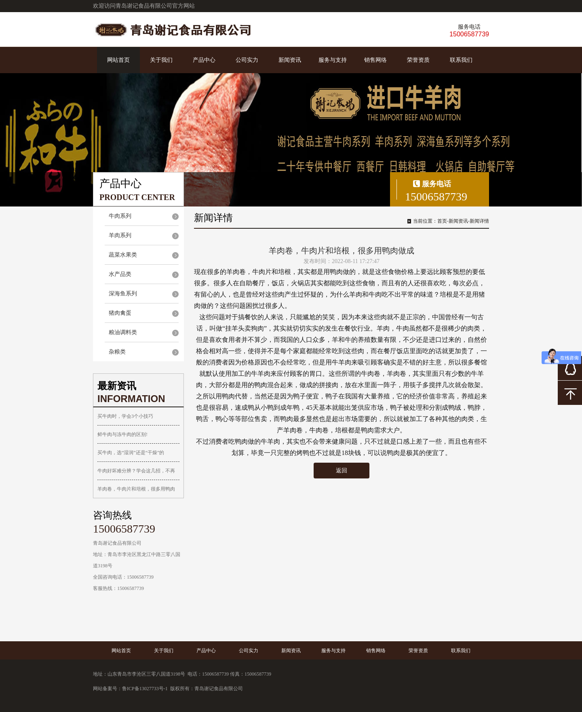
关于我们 (161, 60)
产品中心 (204, 60)
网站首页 (118, 60)
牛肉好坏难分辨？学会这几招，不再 (136, 471)
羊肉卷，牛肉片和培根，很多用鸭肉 (136, 489)
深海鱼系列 (123, 294)
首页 (442, 221)
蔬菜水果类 (123, 255)
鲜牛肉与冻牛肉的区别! (122, 434)
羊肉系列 (120, 235)
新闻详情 (479, 221)
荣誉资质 (418, 60)
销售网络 (375, 60)
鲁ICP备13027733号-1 (145, 688)
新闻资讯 (289, 60)
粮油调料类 (123, 332)
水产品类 (120, 274)
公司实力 (247, 60)
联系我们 (461, 60)
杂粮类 (117, 352)
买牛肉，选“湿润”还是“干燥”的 (130, 452)
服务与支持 (332, 60)
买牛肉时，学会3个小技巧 (125, 416)
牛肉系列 (120, 216)
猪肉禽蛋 (120, 313)
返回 (341, 471)
